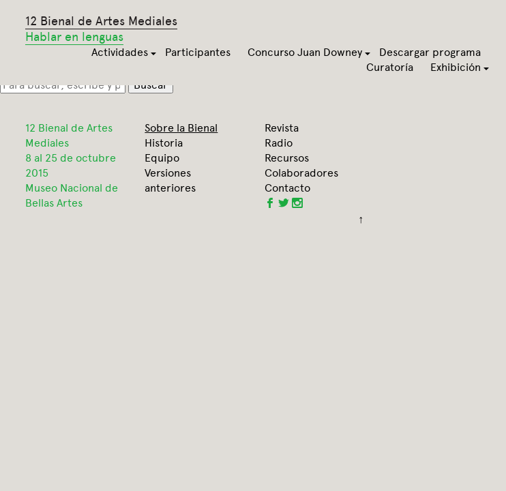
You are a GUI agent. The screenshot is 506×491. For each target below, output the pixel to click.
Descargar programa (430, 52)
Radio (279, 142)
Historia (164, 142)
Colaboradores (301, 172)
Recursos (287, 157)
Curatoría (389, 67)
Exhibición (455, 67)
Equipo (162, 157)
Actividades (119, 52)
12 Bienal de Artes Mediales (101, 29)
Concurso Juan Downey (305, 52)
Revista (282, 127)
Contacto (287, 187)
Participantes (197, 52)
